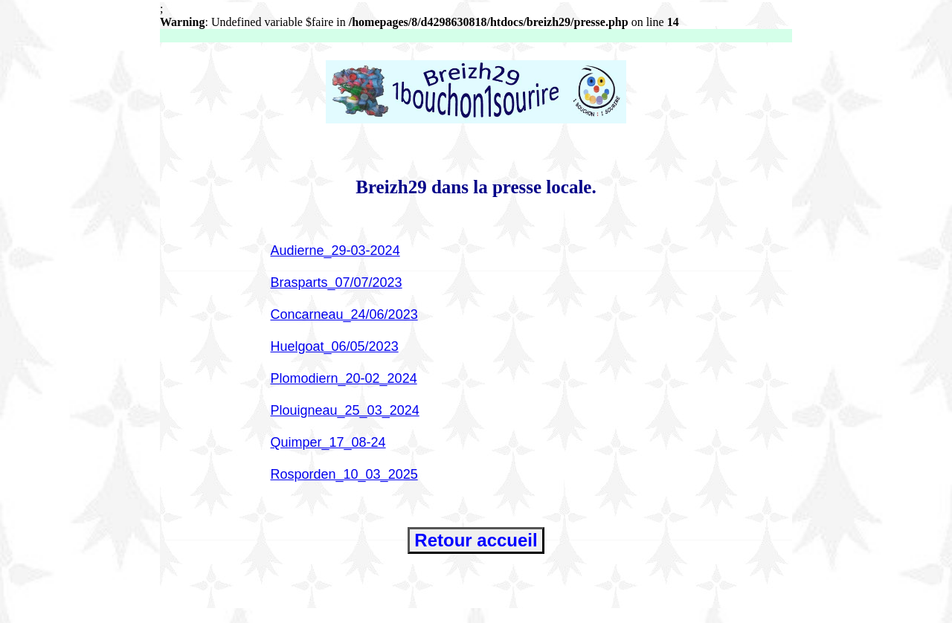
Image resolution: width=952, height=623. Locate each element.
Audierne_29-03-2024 (335, 250)
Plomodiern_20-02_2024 (344, 378)
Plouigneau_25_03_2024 (345, 410)
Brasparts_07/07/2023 (336, 282)
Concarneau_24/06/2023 (344, 314)
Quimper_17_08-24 (328, 442)
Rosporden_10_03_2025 (344, 474)
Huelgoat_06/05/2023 (335, 346)
